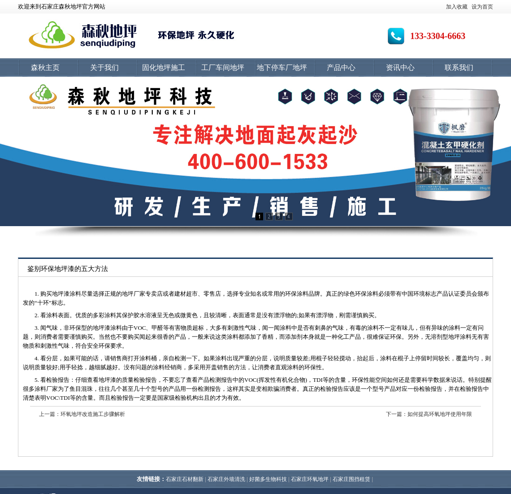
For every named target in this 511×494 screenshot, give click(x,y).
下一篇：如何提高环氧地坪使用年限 (429, 414)
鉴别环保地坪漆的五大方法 (67, 268)
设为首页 (482, 7)
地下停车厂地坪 (282, 67)
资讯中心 (400, 67)
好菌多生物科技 (268, 479)
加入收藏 (457, 7)
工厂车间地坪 (222, 67)
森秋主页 (45, 67)
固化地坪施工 (163, 67)
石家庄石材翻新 (185, 479)
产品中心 (341, 67)
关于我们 (104, 67)
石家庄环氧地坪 (310, 479)
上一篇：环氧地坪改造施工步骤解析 (82, 414)
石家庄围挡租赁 (351, 479)
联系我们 (459, 67)
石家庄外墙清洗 (226, 479)
